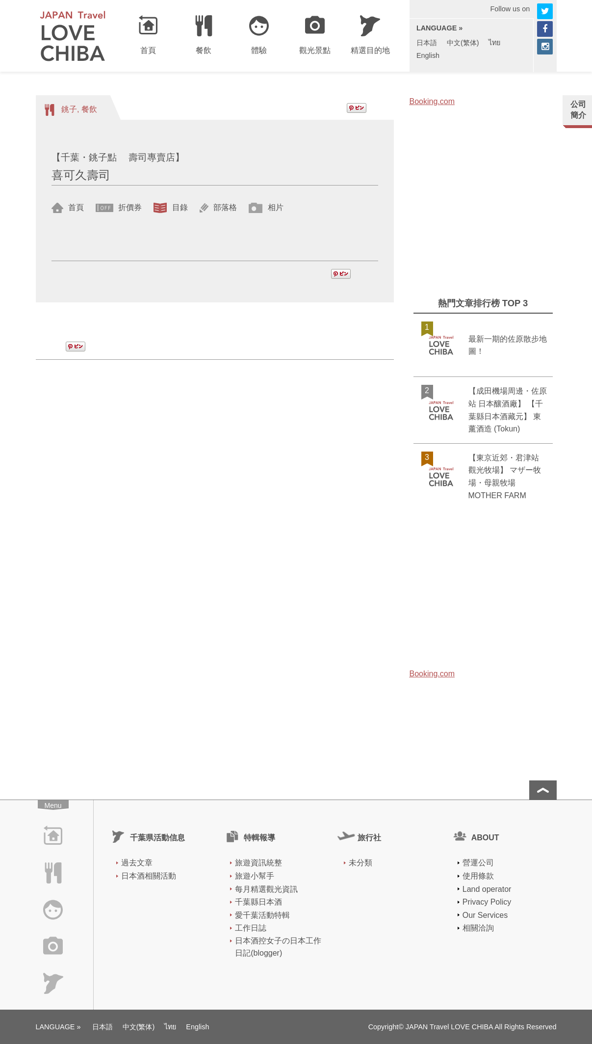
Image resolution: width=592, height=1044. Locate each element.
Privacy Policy (487, 902)
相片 (274, 207)
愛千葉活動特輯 (262, 915)
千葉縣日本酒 (258, 902)
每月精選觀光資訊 (266, 889)
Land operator (487, 889)
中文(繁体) (463, 43)
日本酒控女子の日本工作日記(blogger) (278, 947)
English (427, 55)
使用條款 (478, 876)
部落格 (224, 207)
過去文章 (137, 862)
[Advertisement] (483, 213)
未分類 (360, 862)
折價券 (129, 207)
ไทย (494, 43)
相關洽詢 (478, 928)
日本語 (426, 43)
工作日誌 (250, 928)
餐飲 (89, 109)
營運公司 (478, 862)
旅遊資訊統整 (258, 862)
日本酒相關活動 (148, 876)
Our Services (485, 915)
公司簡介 (578, 109)
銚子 (69, 109)
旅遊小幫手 (254, 876)
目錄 (178, 207)
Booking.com (432, 101)
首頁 (75, 207)
